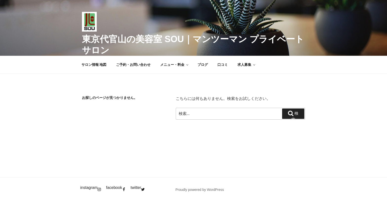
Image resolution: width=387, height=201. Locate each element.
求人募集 (246, 65)
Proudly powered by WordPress (199, 190)
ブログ (202, 65)
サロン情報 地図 (94, 65)
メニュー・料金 (174, 65)
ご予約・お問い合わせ (133, 65)
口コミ (222, 65)
